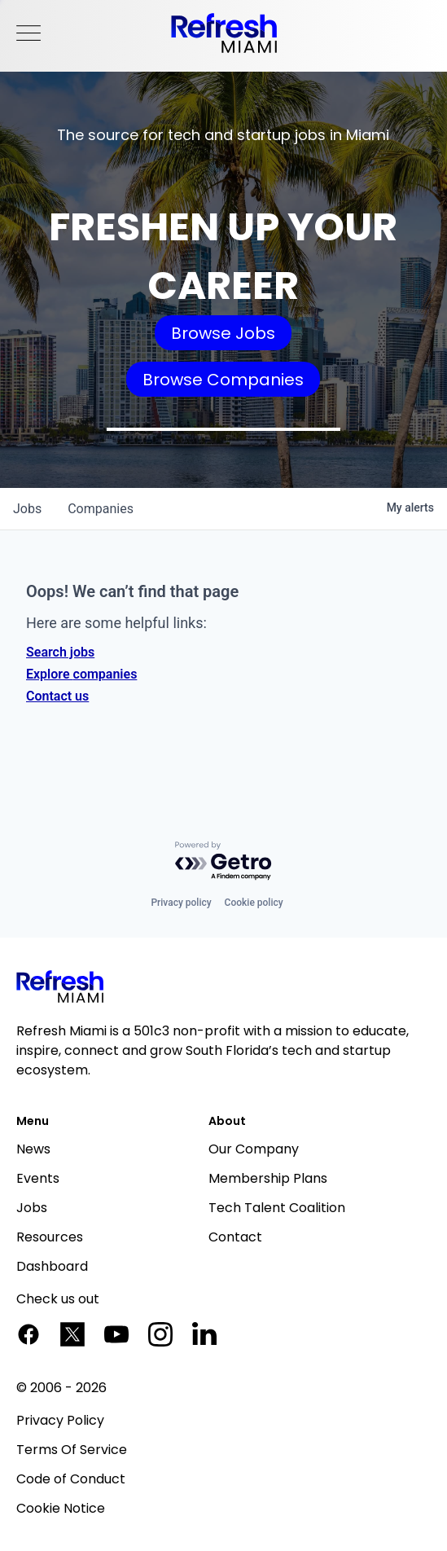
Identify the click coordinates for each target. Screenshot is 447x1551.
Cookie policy (254, 902)
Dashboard (52, 1266)
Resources (49, 1237)
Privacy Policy (60, 1420)
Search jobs (60, 652)
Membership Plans (267, 1178)
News (33, 1149)
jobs (27, 508)
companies (101, 508)
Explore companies (81, 674)
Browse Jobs (223, 333)
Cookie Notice (60, 1508)
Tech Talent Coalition (276, 1207)
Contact (235, 1237)
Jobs (31, 1207)
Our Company (253, 1149)
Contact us (57, 696)
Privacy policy (181, 902)
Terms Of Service (71, 1449)
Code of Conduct (70, 1479)
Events (37, 1178)
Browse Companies (223, 379)
